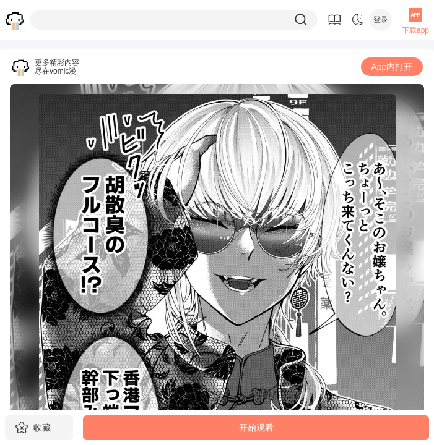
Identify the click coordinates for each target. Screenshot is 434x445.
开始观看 (256, 428)
